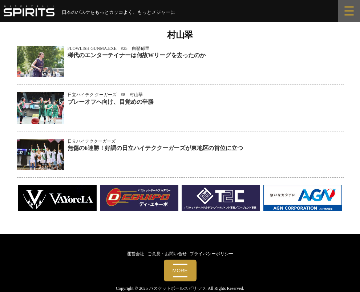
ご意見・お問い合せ (167, 253)
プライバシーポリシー (211, 253)
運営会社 (135, 253)
